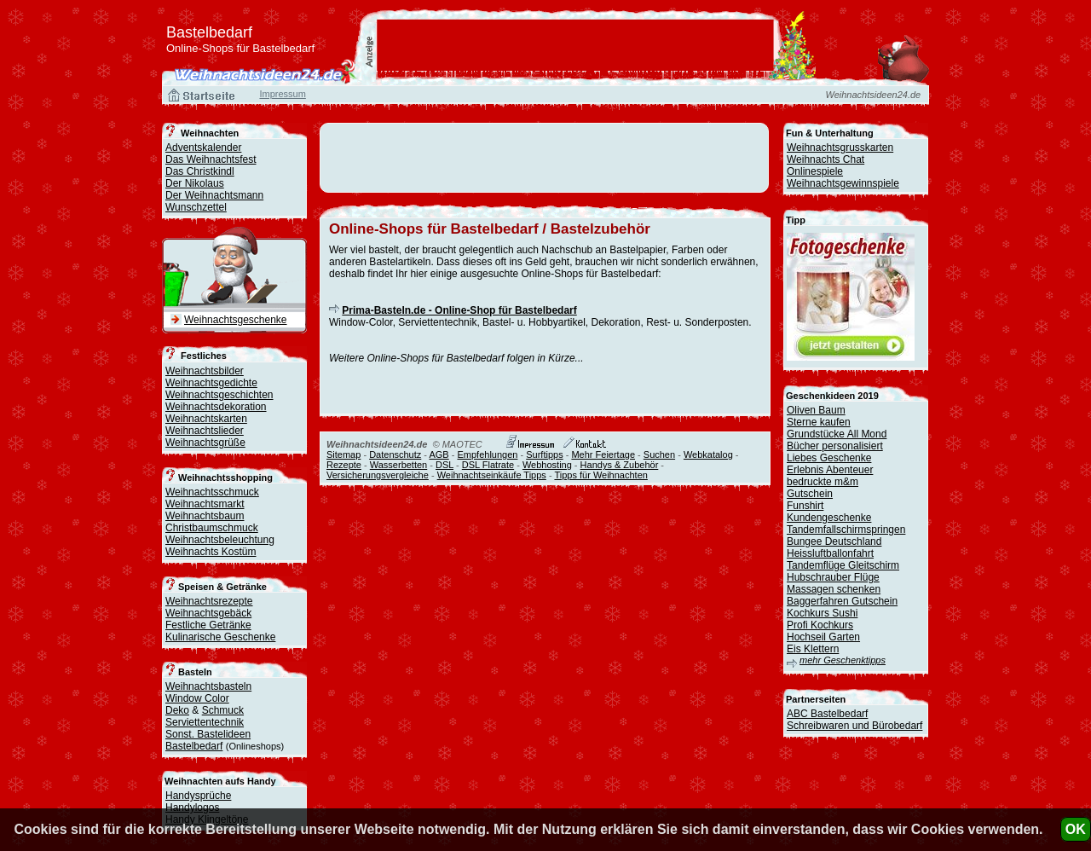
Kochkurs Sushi (822, 613)
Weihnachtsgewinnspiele (843, 183)
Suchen (659, 454)
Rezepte (343, 465)
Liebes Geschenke (829, 458)
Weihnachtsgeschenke (235, 320)
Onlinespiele (815, 171)
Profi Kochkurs (820, 625)
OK (1075, 829)
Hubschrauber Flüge (833, 577)
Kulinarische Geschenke (220, 637)
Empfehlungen (487, 454)
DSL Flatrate (488, 465)
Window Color (197, 698)
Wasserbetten (398, 465)
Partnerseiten (816, 699)
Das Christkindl (199, 171)
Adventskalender (203, 147)
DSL (444, 465)
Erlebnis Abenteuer (830, 470)
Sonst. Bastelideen (208, 734)
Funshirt (805, 506)
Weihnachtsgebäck (208, 613)
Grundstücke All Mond (836, 434)
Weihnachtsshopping (225, 477)
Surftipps (544, 454)
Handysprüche (198, 796)
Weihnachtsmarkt (204, 504)
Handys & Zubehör (619, 465)
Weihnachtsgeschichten (219, 395)
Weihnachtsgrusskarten (840, 147)
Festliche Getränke (208, 625)
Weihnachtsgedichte (211, 383)
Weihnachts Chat (825, 159)
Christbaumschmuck (211, 528)
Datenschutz (395, 454)
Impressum (282, 94)
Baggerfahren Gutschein (842, 601)
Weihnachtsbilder (204, 371)
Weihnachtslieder (204, 431)
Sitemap (343, 454)
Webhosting (547, 465)
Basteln (195, 672)
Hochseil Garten (823, 637)
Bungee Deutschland (834, 541)
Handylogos (192, 807)
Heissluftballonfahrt (830, 553)
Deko (177, 710)
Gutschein (810, 494)
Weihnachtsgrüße (205, 443)
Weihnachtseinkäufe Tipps (491, 475)
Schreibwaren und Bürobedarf (854, 726)
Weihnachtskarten (206, 419)
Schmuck (223, 710)
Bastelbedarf (193, 746)
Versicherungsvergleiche (377, 475)
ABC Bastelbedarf (827, 714)
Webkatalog (708, 454)
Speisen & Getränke (222, 587)
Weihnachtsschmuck (212, 492)
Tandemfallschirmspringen (846, 529)
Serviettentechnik (204, 722)
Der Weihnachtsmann (214, 195)
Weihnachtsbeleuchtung (219, 540)
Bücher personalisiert (835, 446)
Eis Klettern (813, 649)
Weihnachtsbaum (205, 516)
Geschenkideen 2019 (832, 396)
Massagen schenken (833, 589)
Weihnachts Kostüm (211, 552)
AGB (438, 454)
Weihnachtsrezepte (209, 601)
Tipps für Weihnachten (600, 475)
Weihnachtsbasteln (208, 686)
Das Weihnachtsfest (211, 159)
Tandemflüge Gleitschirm (843, 565)
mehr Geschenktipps (842, 660)
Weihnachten (210, 133)
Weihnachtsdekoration (216, 407)
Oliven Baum (816, 410)
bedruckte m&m (822, 482)
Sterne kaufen (819, 422)
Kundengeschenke (829, 518)
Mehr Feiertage (603, 454)
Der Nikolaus (194, 183)
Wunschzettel (196, 207)
